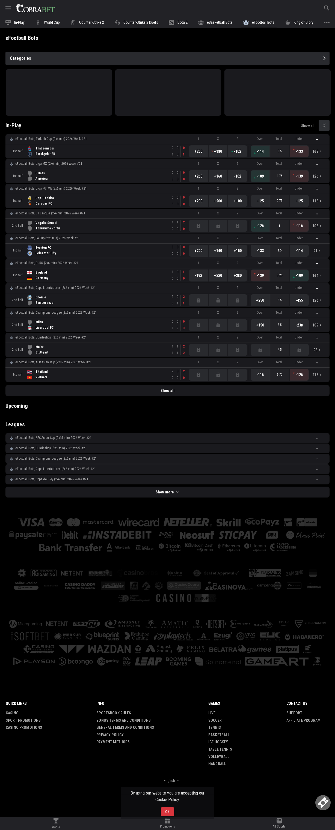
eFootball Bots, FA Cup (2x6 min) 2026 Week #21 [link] (47, 238)
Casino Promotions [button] (24, 727)
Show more (167, 492)
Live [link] (212, 713)
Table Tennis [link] (220, 749)
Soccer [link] (215, 720)
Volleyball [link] (218, 756)
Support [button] (294, 713)
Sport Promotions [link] (23, 720)
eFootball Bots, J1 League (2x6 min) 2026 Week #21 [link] (50, 213)
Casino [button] (12, 713)
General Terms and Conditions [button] (125, 727)
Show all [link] (307, 125)
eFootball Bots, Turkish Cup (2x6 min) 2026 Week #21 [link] (51, 139)
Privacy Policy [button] (110, 735)
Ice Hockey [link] (218, 742)
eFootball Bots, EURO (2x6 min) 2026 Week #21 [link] (46, 263)
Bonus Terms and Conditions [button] (123, 720)
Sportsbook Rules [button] (113, 713)
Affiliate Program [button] (303, 720)
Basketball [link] (219, 735)
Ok (167, 812)
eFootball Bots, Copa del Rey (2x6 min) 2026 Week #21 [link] (51, 479)
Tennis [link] (214, 727)
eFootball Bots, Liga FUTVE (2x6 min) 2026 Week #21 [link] (51, 188)
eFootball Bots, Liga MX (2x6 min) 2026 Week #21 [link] (48, 164)
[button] (167, 139)
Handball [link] (217, 764)
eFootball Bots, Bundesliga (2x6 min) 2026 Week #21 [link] (51, 337)
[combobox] (167, 780)
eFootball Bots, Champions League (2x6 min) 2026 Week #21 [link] (56, 312)
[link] (35, 8)
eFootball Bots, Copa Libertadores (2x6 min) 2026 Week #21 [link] (55, 288)
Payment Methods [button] (113, 742)
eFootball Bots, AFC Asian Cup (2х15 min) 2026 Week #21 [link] (53, 362)
